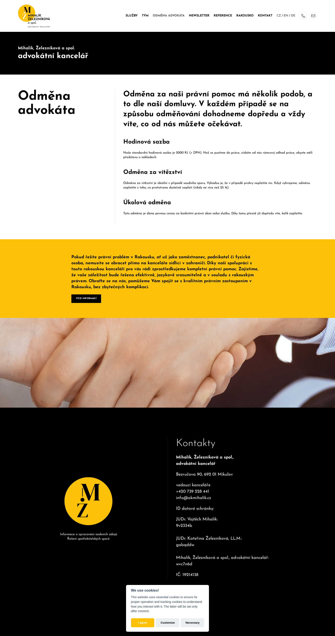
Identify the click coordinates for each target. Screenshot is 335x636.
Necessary (192, 622)
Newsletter (199, 15)
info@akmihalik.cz (193, 494)
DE (293, 15)
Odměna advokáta (169, 15)
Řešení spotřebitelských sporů (88, 537)
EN (286, 15)
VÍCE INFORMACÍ (86, 296)
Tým (145, 15)
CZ (279, 15)
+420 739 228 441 (192, 487)
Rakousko (245, 15)
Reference (223, 15)
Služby (132, 15)
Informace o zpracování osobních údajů (88, 532)
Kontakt (265, 15)
